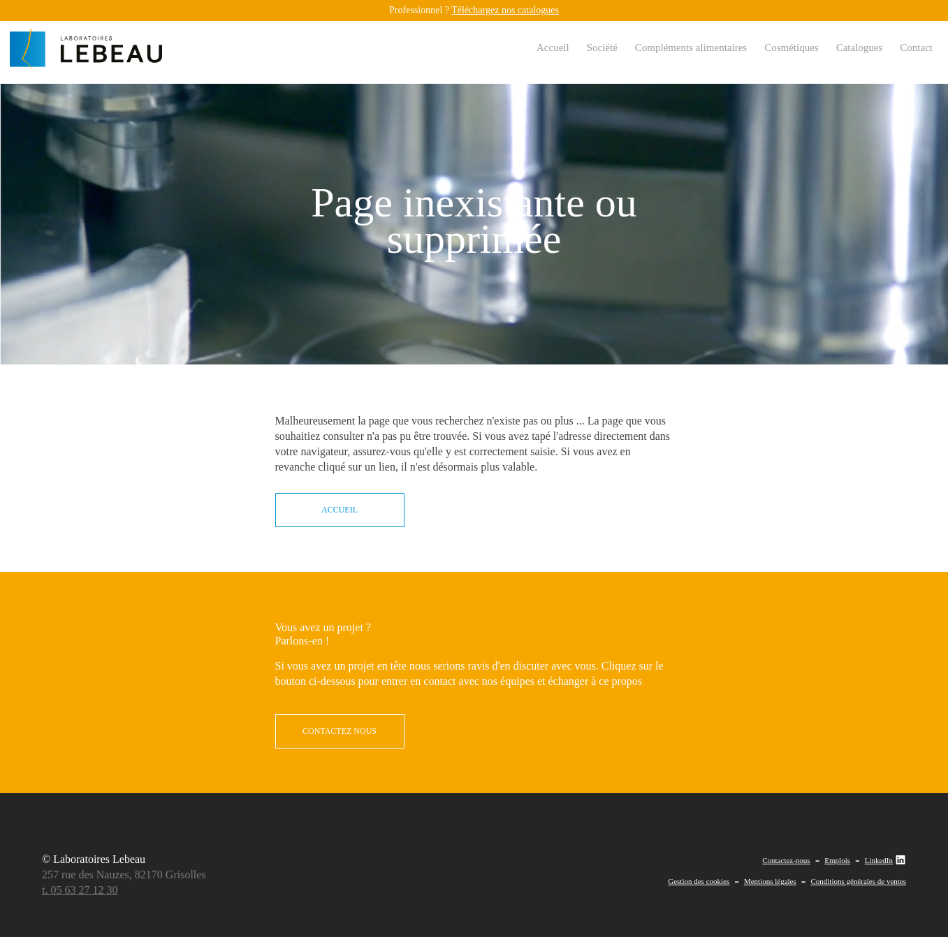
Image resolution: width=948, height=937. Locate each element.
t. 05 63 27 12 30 (79, 890)
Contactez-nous (786, 860)
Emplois (837, 860)
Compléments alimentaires (691, 47)
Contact (916, 47)
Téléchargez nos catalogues (505, 10)
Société (602, 47)
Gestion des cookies (698, 881)
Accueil (553, 47)
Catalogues (859, 47)
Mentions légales (770, 881)
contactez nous (339, 731)
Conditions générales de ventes (858, 881)
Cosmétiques (791, 47)
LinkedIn (885, 859)
